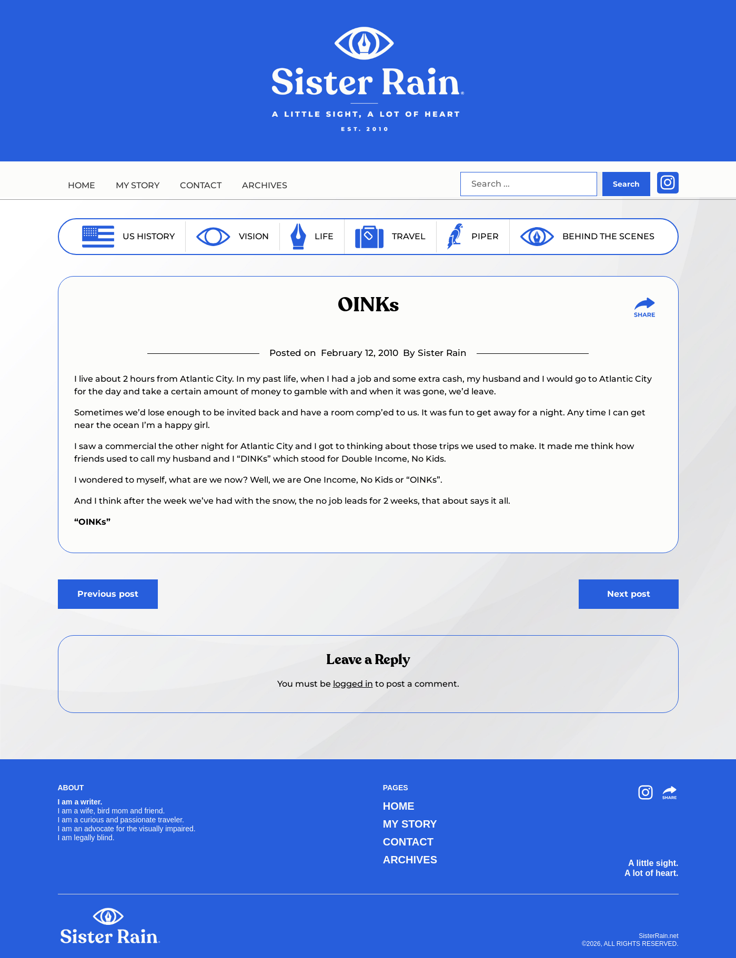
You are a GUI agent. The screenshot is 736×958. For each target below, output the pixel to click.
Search (626, 184)
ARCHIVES (264, 185)
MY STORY (137, 185)
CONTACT (200, 185)
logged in (353, 684)
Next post (628, 594)
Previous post (107, 594)
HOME (81, 185)
